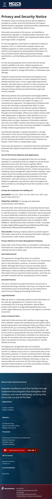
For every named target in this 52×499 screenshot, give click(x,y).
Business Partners (8, 461)
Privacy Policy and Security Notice (26, 494)
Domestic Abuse (7, 442)
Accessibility (20, 492)
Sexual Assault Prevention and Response (16, 438)
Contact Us (6, 464)
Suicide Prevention (8, 440)
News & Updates (8, 410)
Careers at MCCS (8, 408)
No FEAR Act (20, 488)
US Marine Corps (8, 423)
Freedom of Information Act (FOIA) (26, 490)
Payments (5, 474)
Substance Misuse (8, 444)
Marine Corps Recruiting (10, 426)
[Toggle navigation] (4, 4)
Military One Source (9, 428)
